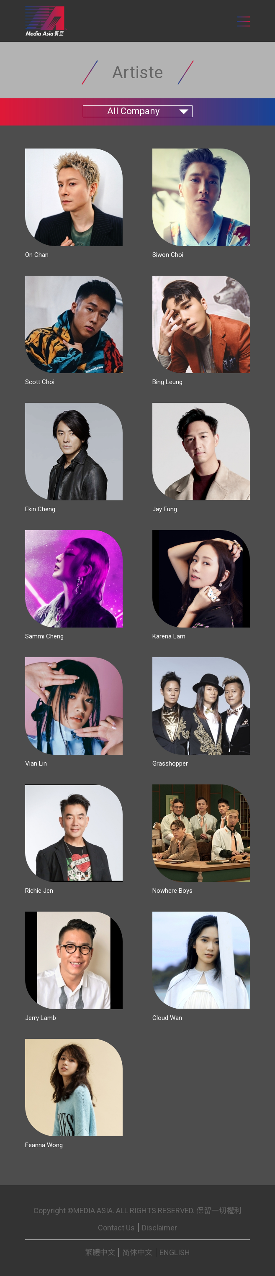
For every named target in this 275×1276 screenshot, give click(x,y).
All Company (133, 111)
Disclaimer (159, 1227)
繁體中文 (100, 1252)
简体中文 (137, 1252)
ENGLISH (174, 1252)
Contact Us (116, 1227)
